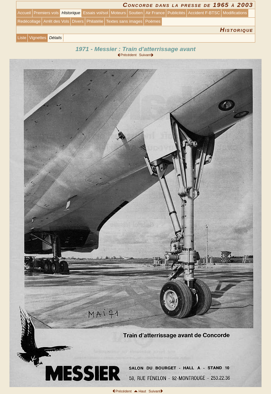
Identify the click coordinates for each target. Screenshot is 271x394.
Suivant (145, 55)
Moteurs (118, 12)
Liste (22, 37)
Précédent (129, 55)
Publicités (176, 12)
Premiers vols (46, 12)
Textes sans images (124, 21)
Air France (154, 12)
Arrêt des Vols (56, 21)
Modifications (235, 12)
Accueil (24, 12)
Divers (78, 21)
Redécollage (29, 21)
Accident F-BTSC (204, 12)
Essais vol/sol (95, 12)
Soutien (136, 12)
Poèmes (152, 21)
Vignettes (37, 37)
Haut (142, 391)
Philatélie (94, 21)
